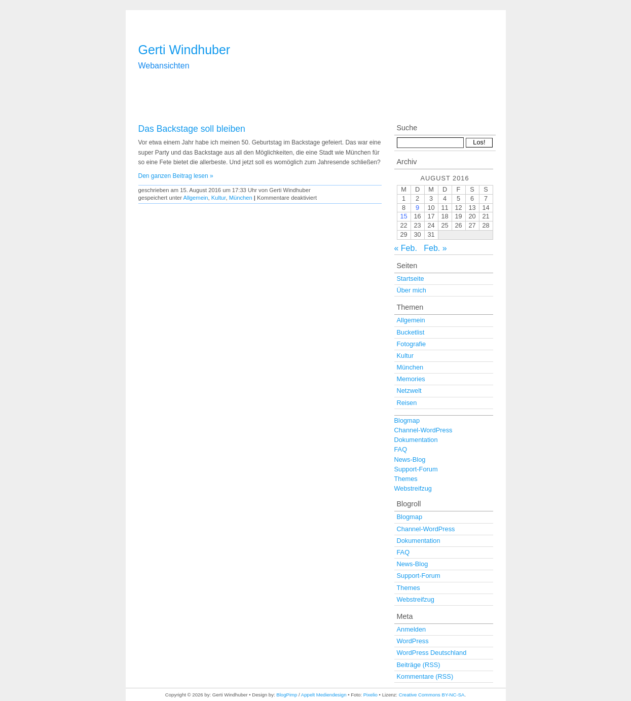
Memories (411, 379)
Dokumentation (416, 440)
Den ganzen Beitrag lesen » (175, 175)
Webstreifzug (413, 488)
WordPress (413, 641)
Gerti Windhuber (184, 50)
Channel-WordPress (423, 430)
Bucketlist (411, 332)
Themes (406, 479)
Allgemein (195, 198)
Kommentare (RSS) (425, 676)
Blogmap (407, 420)
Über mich (411, 290)
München (240, 198)
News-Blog (410, 459)
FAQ (400, 449)
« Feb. (405, 248)
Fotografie (411, 344)
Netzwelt (409, 390)
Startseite (410, 278)
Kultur (218, 198)
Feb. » (435, 248)
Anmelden (411, 629)
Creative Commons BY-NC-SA (432, 694)
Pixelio (370, 694)
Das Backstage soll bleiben (191, 129)
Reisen (407, 403)
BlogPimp (286, 694)
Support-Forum (416, 469)
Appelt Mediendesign (324, 694)
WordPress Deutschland (432, 652)
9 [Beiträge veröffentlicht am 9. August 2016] (417, 207)
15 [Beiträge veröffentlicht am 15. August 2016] (403, 216)
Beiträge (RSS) (418, 665)
